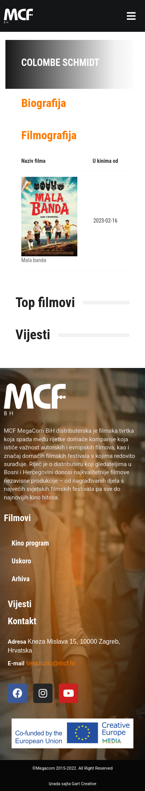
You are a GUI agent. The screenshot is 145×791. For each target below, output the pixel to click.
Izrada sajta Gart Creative (72, 783)
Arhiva (21, 579)
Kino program (30, 543)
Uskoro (21, 561)
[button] (131, 16)
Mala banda (33, 260)
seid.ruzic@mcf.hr (50, 663)
